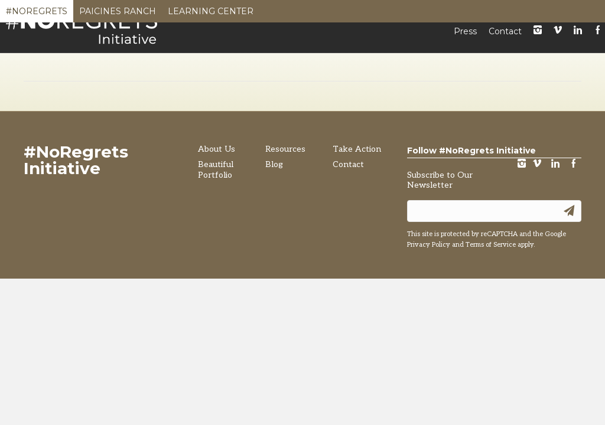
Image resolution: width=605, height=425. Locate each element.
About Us (216, 228)
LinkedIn (578, 38)
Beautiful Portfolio (325, 58)
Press (465, 38)
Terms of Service (491, 324)
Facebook (574, 243)
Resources (418, 58)
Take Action (538, 58)
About (244, 58)
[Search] (588, 59)
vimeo (537, 243)
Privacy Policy (428, 324)
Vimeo (558, 38)
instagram (538, 38)
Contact (505, 38)
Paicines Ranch (117, 14)
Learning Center (210, 14)
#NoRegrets (36, 14)
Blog (476, 58)
